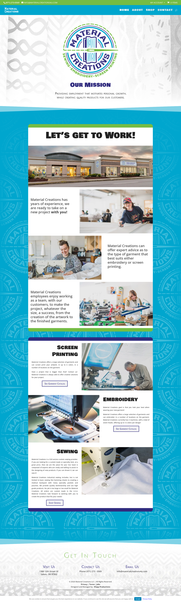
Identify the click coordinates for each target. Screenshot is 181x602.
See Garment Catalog (55, 383)
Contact (165, 10)
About (137, 10)
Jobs (98, 584)
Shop (150, 10)
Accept (138, 599)
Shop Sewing (55, 502)
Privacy (84, 584)
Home (124, 10)
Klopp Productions (102, 587)
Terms (92, 584)
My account (156, 3)
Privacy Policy (147, 599)
